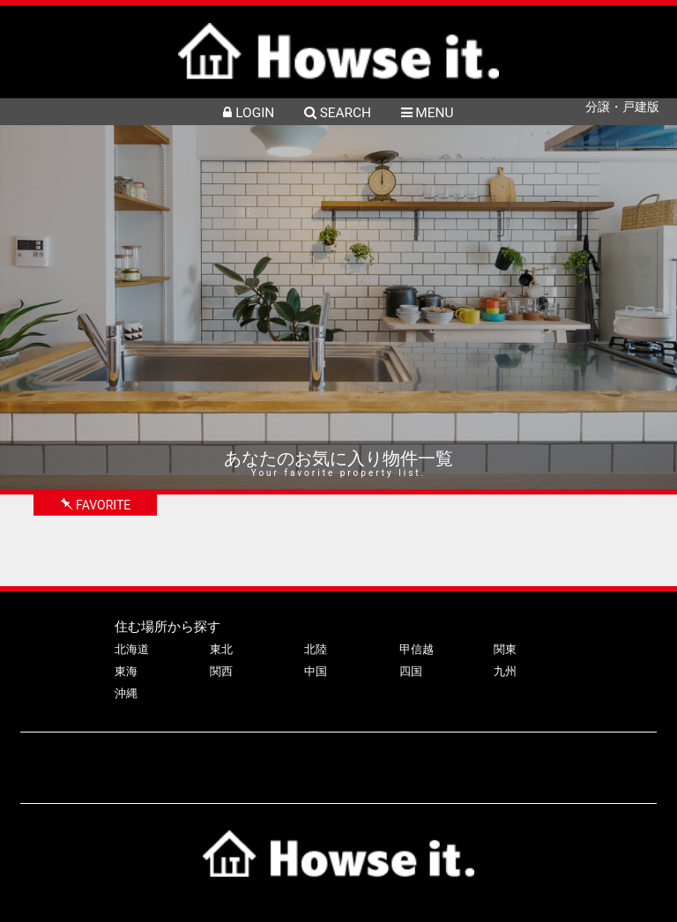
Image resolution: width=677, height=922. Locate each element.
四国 (410, 671)
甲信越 (416, 649)
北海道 (132, 649)
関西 (221, 671)
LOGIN (248, 113)
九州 (505, 671)
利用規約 (596, 759)
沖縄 (126, 693)
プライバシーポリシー (495, 759)
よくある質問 (316, 759)
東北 (221, 649)
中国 (315, 671)
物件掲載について (216, 759)
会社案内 (395, 759)
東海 (126, 671)
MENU (427, 113)
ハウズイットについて (91, 759)
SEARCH (337, 113)
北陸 (315, 649)
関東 (505, 649)
